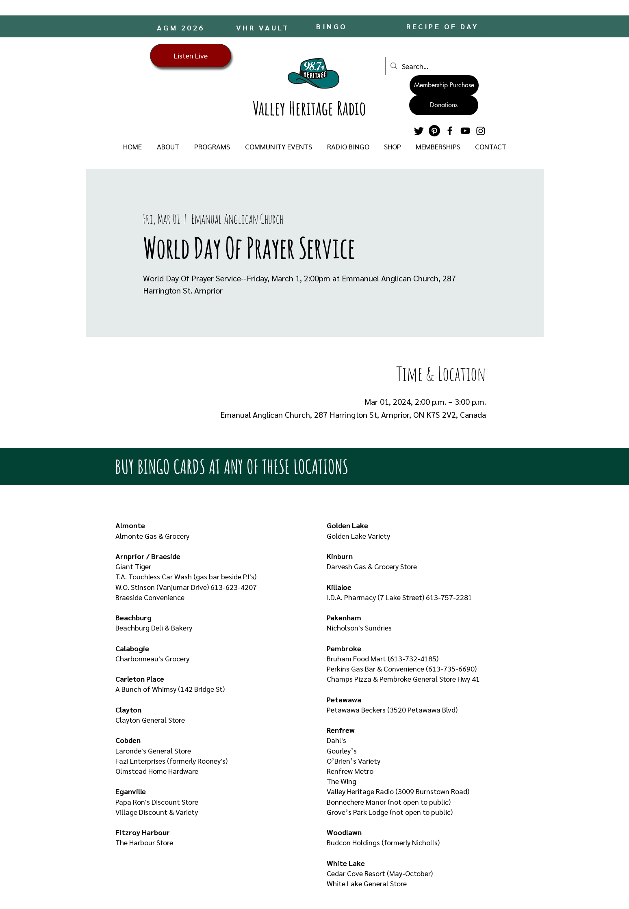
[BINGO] (332, 26)
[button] (168, 146)
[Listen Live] (190, 55)
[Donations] (443, 105)
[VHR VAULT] (263, 27)
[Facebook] (449, 130)
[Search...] (447, 66)
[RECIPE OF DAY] (443, 26)
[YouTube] (465, 130)
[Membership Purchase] (444, 85)
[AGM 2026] (181, 27)
